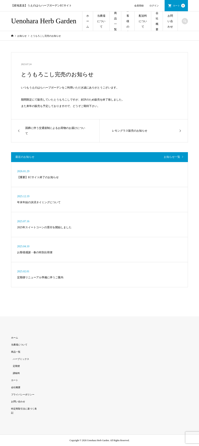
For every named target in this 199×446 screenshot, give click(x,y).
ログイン (154, 5)
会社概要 (157, 21)
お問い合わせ (170, 21)
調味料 (16, 373)
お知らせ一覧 (172, 156)
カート (179, 6)
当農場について (101, 21)
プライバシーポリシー (22, 394)
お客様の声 (128, 21)
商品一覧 (115, 21)
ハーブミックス (21, 359)
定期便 (16, 366)
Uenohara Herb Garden (43, 21)
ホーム (87, 21)
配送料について (143, 21)
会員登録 (139, 5)
